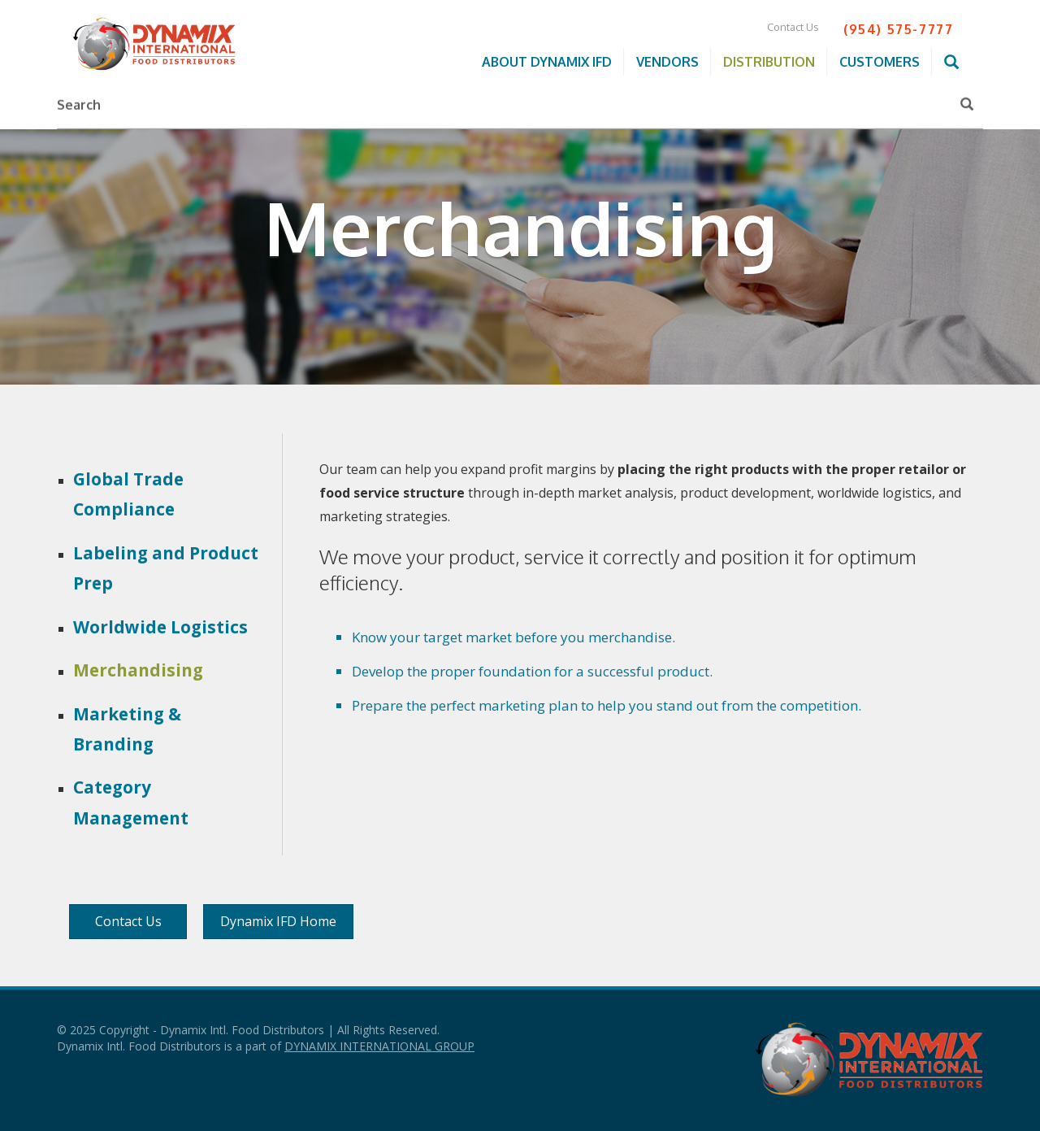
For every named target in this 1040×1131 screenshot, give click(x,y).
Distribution (769, 62)
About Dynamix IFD (547, 62)
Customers (879, 62)
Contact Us (793, 26)
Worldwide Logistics (160, 627)
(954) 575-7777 (898, 29)
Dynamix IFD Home (278, 921)
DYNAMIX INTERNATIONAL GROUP (379, 1046)
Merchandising (138, 670)
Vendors (667, 62)
